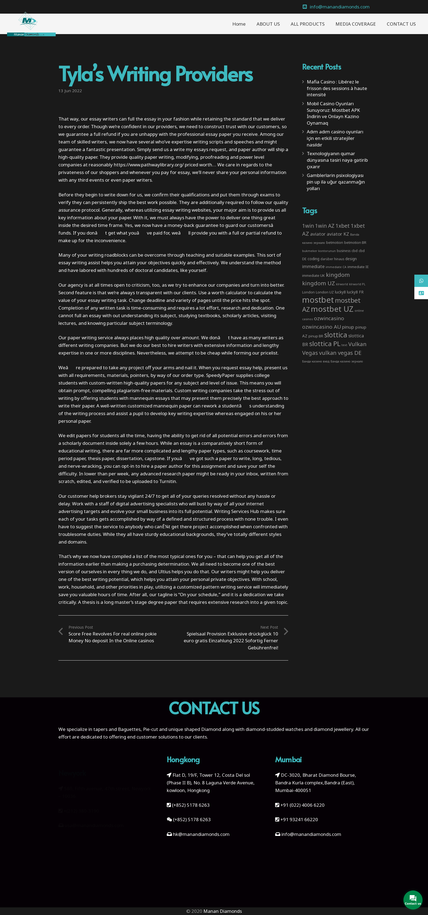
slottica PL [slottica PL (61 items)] (324, 343)
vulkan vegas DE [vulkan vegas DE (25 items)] (340, 352)
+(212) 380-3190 (81, 806)
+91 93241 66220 (299, 819)
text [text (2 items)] (344, 345)
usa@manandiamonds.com (94, 820)
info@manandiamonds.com (310, 834)
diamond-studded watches (274, 729)
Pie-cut (150, 729)
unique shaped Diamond (194, 729)
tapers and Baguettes (117, 729)
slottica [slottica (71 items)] (335, 334)
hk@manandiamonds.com (201, 834)
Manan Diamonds (222, 911)
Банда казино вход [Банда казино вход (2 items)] (315, 361)
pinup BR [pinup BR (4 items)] (315, 336)
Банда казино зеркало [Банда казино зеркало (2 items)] (347, 361)
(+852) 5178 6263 (191, 805)
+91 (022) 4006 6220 (302, 805)
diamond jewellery (333, 729)
